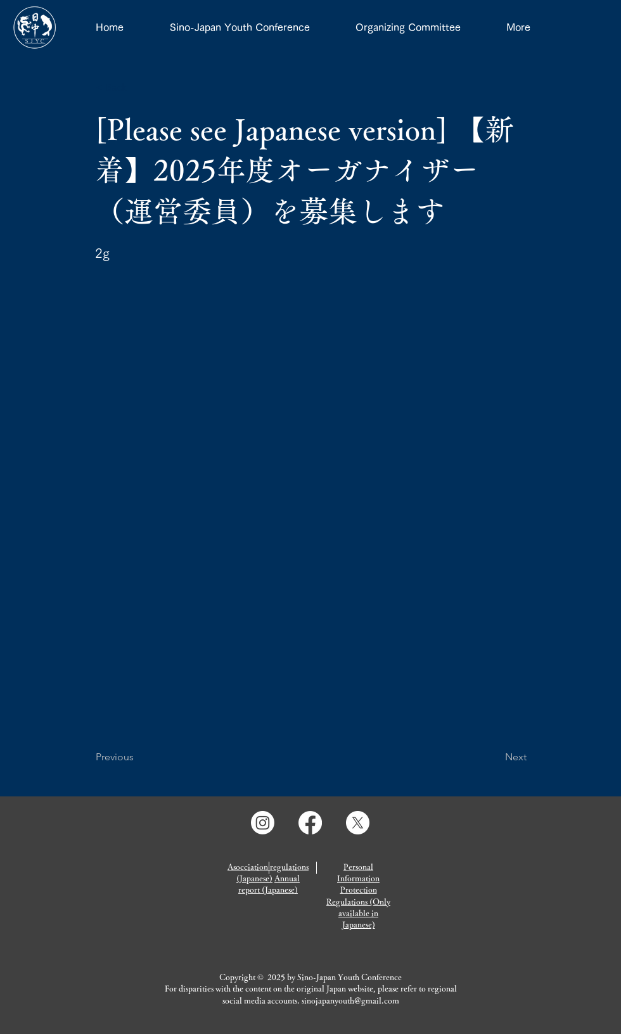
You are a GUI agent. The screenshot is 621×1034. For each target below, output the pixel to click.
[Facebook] (310, 822)
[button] (137, 87)
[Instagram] (262, 822)
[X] (357, 822)
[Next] (495, 757)
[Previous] (137, 757)
